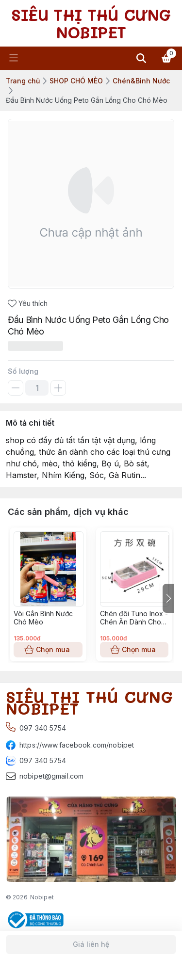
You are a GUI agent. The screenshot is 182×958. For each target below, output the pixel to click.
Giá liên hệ (91, 944)
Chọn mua (48, 649)
